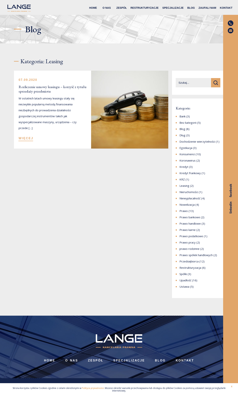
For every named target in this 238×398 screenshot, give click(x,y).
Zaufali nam (207, 7)
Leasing (184, 186)
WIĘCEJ (26, 138)
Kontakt (226, 7)
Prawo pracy (187, 242)
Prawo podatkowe (191, 236)
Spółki (183, 274)
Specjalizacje (173, 7)
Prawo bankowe (189, 217)
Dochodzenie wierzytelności (197, 141)
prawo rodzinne (189, 249)
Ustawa (184, 286)
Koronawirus (187, 160)
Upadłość (185, 280)
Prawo (183, 211)
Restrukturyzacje (145, 7)
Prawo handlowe (190, 223)
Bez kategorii (187, 122)
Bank (182, 116)
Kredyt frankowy (190, 173)
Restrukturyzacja (190, 267)
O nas (106, 7)
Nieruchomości (188, 192)
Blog (191, 7)
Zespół (121, 7)
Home (93, 7)
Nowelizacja (187, 204)
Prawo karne (187, 230)
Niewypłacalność (189, 198)
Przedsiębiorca (189, 261)
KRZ (182, 179)
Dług (182, 135)
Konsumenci (187, 154)
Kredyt (183, 167)
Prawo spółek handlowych (196, 255)
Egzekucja (185, 148)
